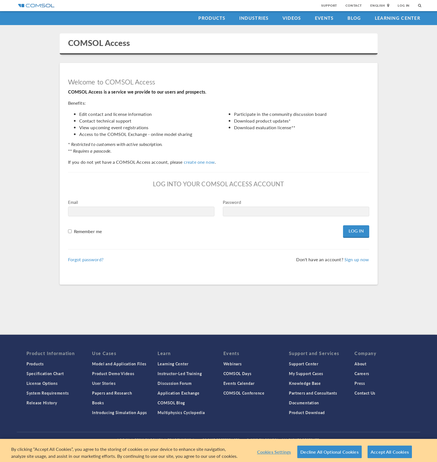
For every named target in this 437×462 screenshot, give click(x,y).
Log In (404, 5)
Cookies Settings (274, 453)
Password (232, 202)
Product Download (307, 412)
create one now (199, 162)
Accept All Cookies (390, 453)
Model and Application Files (119, 363)
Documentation (304, 402)
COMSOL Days (237, 373)
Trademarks (179, 439)
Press (359, 383)
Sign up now (356, 259)
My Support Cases (306, 373)
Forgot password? (85, 259)
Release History (41, 402)
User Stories (103, 383)
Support (329, 5)
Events (324, 18)
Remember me (88, 231)
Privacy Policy (149, 439)
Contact (354, 5)
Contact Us (364, 393)
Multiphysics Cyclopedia (181, 412)
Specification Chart (45, 373)
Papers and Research (112, 393)
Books (98, 402)
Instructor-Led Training (180, 373)
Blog (354, 18)
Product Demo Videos (113, 373)
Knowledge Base (305, 383)
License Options (42, 383)
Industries (254, 18)
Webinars (232, 363)
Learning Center (397, 18)
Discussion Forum (175, 383)
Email (73, 202)
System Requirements (47, 393)
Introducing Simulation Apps (119, 412)
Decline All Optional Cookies (329, 453)
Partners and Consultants (313, 393)
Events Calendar (239, 383)
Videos (292, 18)
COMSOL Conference (244, 393)
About (360, 363)
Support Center (303, 363)
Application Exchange (178, 393)
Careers (361, 373)
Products (211, 18)
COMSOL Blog (171, 402)
